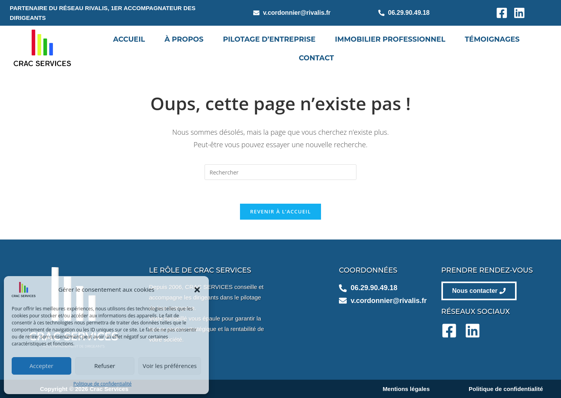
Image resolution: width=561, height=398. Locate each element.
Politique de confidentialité (102, 383)
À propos (183, 39)
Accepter (41, 366)
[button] (197, 290)
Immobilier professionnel (390, 39)
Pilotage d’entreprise (269, 39)
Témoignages (492, 39)
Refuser (104, 366)
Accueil (129, 39)
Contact (316, 58)
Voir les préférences (170, 366)
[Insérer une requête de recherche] (280, 172)
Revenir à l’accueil (280, 211)
